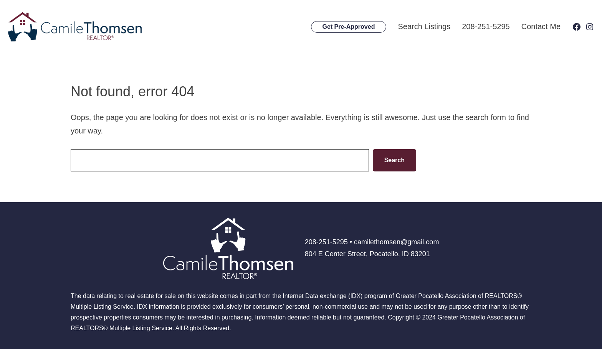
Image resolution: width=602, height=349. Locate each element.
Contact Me (541, 26)
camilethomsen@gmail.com (396, 242)
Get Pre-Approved (348, 26)
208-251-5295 (486, 26)
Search (394, 160)
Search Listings (424, 26)
